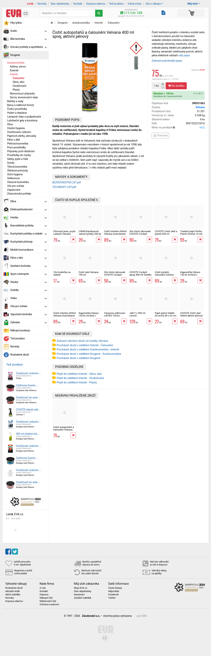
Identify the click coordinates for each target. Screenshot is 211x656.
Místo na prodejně (178, 128)
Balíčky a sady (15, 101)
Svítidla (28, 290)
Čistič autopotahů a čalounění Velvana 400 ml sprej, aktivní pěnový (63, 431)
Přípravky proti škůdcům (21, 151)
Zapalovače (13, 189)
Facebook (113, 594)
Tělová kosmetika (17, 166)
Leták (30, 3)
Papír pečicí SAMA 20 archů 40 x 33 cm (165, 314)
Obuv (10, 124)
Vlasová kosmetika (18, 182)
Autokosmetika (15, 62)
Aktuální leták (12, 591)
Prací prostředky (16, 147)
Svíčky (11, 162)
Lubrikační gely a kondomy (22, 120)
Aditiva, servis (18, 66)
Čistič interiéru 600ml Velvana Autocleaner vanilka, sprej (115, 234)
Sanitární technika (28, 266)
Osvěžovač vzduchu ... (28, 373)
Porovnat (160, 135)
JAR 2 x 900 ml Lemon (137, 314)
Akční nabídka (12, 594)
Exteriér (14, 70)
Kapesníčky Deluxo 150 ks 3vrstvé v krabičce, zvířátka (89, 316)
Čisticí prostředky (17, 108)
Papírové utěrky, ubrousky (21, 135)
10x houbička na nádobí (62, 273)
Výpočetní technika (28, 314)
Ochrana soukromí (49, 604)
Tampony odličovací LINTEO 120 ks (114, 314)
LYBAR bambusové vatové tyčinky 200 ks (90, 232)
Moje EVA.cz (80, 588)
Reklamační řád (48, 601)
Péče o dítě (13, 139)
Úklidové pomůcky (17, 170)
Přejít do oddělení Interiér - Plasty (77, 382)
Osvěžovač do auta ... (28, 397)
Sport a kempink (28, 274)
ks (156, 85)
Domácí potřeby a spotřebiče (28, 47)
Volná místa (134, 3)
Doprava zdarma (95, 3)
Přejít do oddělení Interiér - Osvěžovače (80, 378)
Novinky (42, 3)
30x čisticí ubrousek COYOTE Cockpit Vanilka (114, 275)
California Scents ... (27, 385)
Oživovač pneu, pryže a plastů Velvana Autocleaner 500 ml (64, 234)
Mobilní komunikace (28, 250)
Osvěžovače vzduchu (19, 132)
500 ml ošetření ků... (27, 433)
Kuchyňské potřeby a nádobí (28, 233)
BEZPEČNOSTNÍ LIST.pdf (66, 182)
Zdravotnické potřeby (19, 193)
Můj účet (192, 3)
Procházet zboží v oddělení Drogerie (78, 358)
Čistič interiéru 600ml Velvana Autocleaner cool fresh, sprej (64, 316)
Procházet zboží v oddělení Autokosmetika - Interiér (88, 349)
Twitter (112, 598)
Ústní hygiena (15, 174)
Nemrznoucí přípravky (22, 93)
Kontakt (77, 3)
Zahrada (28, 322)
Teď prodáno (116, 3)
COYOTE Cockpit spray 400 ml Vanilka (140, 273)
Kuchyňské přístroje (28, 241)
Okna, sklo (18, 81)
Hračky (28, 217)
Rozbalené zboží (19, 354)
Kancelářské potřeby (28, 225)
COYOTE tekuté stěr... (28, 409)
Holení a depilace (17, 112)
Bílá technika (28, 39)
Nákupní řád (46, 598)
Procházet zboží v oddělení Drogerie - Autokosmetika (89, 354)
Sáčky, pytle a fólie (17, 158)
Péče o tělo (28, 258)
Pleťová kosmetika (17, 143)
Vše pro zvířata (15, 185)
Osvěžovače (19, 85)
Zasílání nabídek (82, 598)
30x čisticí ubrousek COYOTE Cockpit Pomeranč (140, 234)
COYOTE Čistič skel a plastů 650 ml (166, 232)
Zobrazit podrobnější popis (167, 60)
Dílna (28, 201)
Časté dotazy (115, 588)
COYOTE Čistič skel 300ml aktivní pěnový (191, 314)
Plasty (16, 89)
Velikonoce (13, 178)
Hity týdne (16, 22)
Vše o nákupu (153, 3)
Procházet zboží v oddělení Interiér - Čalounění (85, 345)
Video (28, 298)
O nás (43, 588)
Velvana (200, 107)
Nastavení (79, 594)
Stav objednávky (60, 3)
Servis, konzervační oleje (24, 97)
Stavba (28, 282)
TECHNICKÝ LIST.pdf (64, 187)
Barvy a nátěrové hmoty (20, 105)
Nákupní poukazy (20, 330)
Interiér (14, 74)
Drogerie (28, 55)
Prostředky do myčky (19, 155)
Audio (28, 31)
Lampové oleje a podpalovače (24, 116)
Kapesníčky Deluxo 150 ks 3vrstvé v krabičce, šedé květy (190, 275)
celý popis (184, 55)
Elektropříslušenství (28, 209)
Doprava (198, 70)
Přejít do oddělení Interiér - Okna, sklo (79, 373)
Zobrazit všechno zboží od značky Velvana (82, 340)
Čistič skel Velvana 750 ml (88, 273)
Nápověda (113, 591)
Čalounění (18, 78)
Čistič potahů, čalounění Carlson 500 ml (164, 275)
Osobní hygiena (16, 128)
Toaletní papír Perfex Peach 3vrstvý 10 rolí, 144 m (191, 234)
